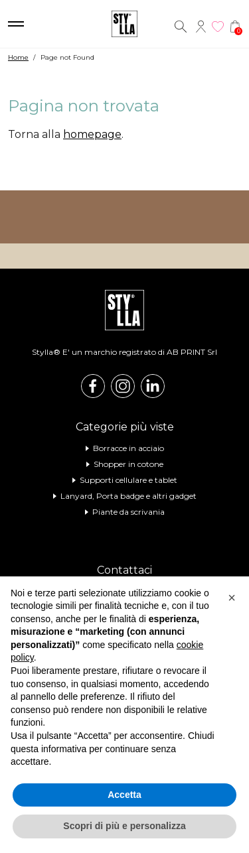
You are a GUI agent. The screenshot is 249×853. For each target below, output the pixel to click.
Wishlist (218, 27)
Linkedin (153, 386)
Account (201, 27)
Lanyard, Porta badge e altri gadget (128, 496)
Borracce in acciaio (128, 448)
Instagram (123, 386)
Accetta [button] (124, 794)
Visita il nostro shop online (124, 216)
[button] (231, 597)
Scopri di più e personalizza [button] (124, 825)
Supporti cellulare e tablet (128, 480)
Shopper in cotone (128, 464)
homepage (92, 134)
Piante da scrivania (128, 512)
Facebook (93, 386)
